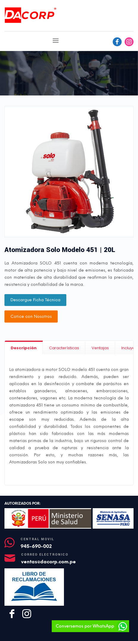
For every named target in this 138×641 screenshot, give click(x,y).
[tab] (24, 348)
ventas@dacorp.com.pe (48, 562)
